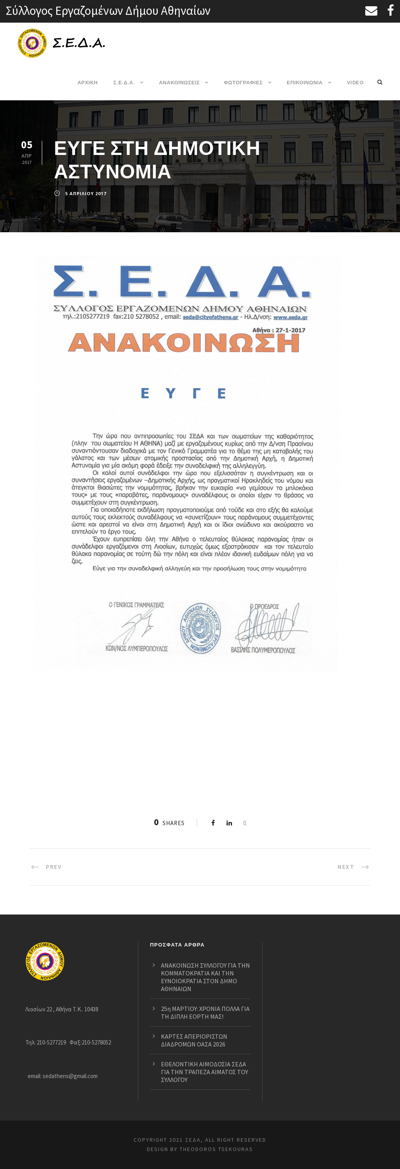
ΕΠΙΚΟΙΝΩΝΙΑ (305, 82)
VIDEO (355, 82)
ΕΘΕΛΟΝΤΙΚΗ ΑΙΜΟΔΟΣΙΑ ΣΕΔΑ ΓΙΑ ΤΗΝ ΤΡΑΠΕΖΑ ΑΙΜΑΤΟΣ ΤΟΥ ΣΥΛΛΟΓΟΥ (199, 1071)
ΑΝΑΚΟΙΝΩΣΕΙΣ (179, 82)
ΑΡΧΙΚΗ (88, 82)
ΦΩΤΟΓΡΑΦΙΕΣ (243, 82)
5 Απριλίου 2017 (85, 193)
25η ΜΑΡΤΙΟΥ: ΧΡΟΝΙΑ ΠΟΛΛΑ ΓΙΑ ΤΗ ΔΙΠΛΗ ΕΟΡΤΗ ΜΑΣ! (204, 1008)
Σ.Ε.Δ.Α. (124, 82)
